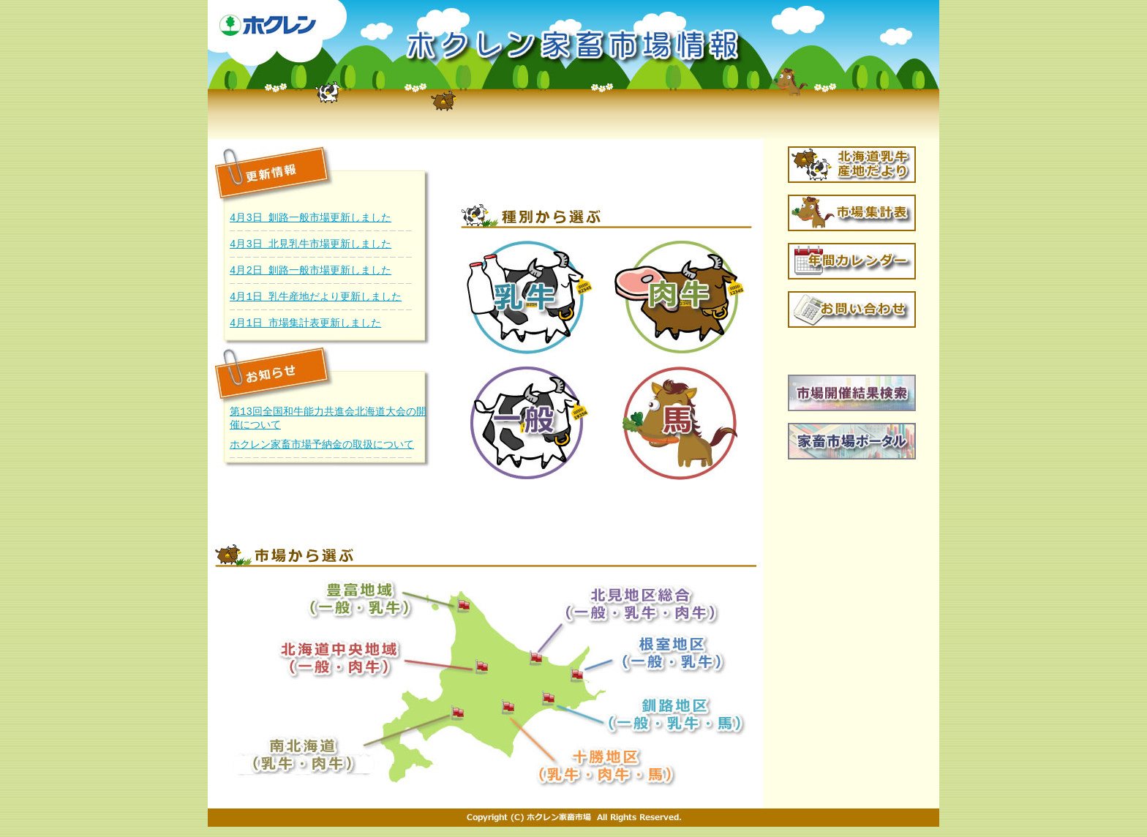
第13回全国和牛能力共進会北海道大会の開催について (328, 419)
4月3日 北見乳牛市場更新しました (310, 244)
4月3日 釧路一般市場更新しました (310, 218)
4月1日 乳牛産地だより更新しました (316, 297)
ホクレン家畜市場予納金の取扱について (322, 447)
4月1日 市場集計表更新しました (305, 323)
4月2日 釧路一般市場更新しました (310, 270)
